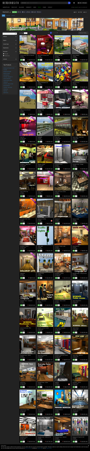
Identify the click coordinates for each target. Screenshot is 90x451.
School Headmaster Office (25, 327)
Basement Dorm (76, 82)
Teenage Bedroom (59, 409)
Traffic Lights (40, 246)
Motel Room (6, 92)
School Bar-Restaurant (42, 355)
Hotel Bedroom (6, 75)
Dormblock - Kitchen (59, 273)
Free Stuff (14, 7)
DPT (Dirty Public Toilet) (25, 218)
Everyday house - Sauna (43, 382)
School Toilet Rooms (77, 300)
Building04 (40, 137)
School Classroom (7, 78)
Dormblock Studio (24, 437)
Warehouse (57, 218)
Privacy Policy (48, 448)
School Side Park (58, 55)
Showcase (8, 15)
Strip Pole (5, 90)
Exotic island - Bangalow (60, 327)
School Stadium (76, 55)
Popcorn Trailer (41, 109)
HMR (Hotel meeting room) (43, 55)
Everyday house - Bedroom (60, 437)
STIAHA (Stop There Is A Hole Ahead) (28, 55)
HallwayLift (6, 82)
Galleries (21, 7)
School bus (6, 89)
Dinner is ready (76, 218)
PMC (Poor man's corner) (60, 191)
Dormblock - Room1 (77, 382)
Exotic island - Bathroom (78, 355)
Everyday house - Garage (78, 164)
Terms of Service (28, 448)
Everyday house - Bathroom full (44, 437)
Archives (13, 15)
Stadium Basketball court (43, 82)
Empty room (40, 191)
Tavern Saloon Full (24, 191)
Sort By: (83, 32)
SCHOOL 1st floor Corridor (43, 327)
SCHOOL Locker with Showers (61, 355)
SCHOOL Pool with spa (77, 409)
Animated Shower (58, 164)
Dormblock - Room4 (24, 246)
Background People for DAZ (9, 68)
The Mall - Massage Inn (8, 76)
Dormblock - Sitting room (25, 164)
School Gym (22, 382)
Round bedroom (7, 85)
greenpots (23, 57)
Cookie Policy (40, 448)
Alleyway (57, 382)
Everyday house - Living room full (79, 273)
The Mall (5, 69)
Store (3, 15)
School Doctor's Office (8, 80)
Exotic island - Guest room (78, 137)
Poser (44, 7)
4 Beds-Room (23, 82)
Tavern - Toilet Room (42, 300)
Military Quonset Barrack (25, 109)
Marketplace (6, 7)
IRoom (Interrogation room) (78, 191)
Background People (7, 71)
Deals (39, 7)
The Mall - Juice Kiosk (8, 87)
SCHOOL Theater (41, 164)
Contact (50, 7)
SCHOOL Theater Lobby (60, 246)
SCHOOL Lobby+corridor (8, 83)
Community (29, 7)
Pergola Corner (41, 273)
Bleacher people (7, 73)
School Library (76, 327)
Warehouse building (42, 218)
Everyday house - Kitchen (25, 355)
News (34, 7)
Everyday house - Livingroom (26, 300)
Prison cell (57, 137)
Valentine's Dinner (76, 109)
